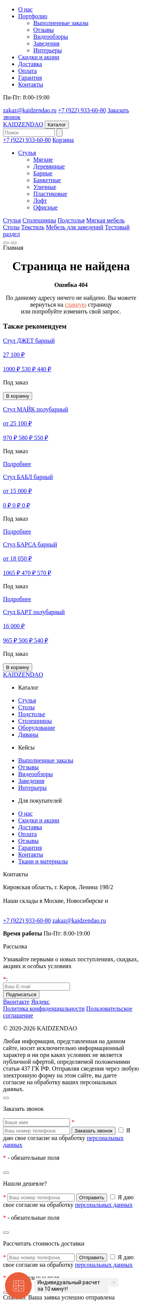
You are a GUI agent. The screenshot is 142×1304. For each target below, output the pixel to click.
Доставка (30, 64)
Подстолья (71, 220)
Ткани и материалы (43, 861)
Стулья (27, 153)
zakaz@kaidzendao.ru (29, 110)
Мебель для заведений (74, 227)
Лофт (40, 200)
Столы (11, 227)
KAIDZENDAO (23, 124)
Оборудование (36, 727)
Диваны (28, 734)
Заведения (46, 43)
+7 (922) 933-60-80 (82, 110)
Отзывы (43, 30)
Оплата (27, 71)
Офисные (45, 207)
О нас (25, 9)
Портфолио (32, 16)
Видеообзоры (50, 36)
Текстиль (33, 227)
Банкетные (47, 180)
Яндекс (40, 1001)
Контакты (30, 84)
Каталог (57, 125)
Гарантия (30, 77)
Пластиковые (50, 194)
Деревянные (49, 166)
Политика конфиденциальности (44, 1008)
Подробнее (17, 464)
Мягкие (43, 159)
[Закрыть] (6, 1098)
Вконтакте (16, 1001)
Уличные (44, 187)
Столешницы (39, 220)
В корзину (17, 396)
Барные (43, 173)
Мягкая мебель (105, 220)
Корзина (63, 140)
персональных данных (104, 1205)
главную (75, 304)
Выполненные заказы (61, 23)
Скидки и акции (38, 57)
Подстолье (31, 714)
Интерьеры (47, 50)
